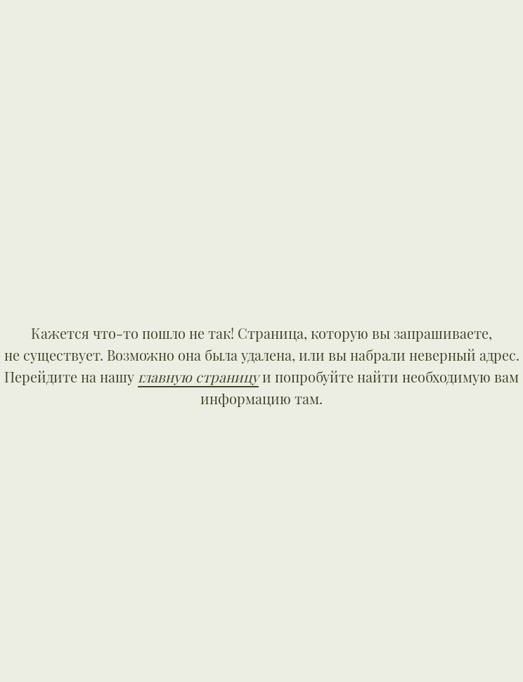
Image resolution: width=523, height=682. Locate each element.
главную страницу (198, 376)
